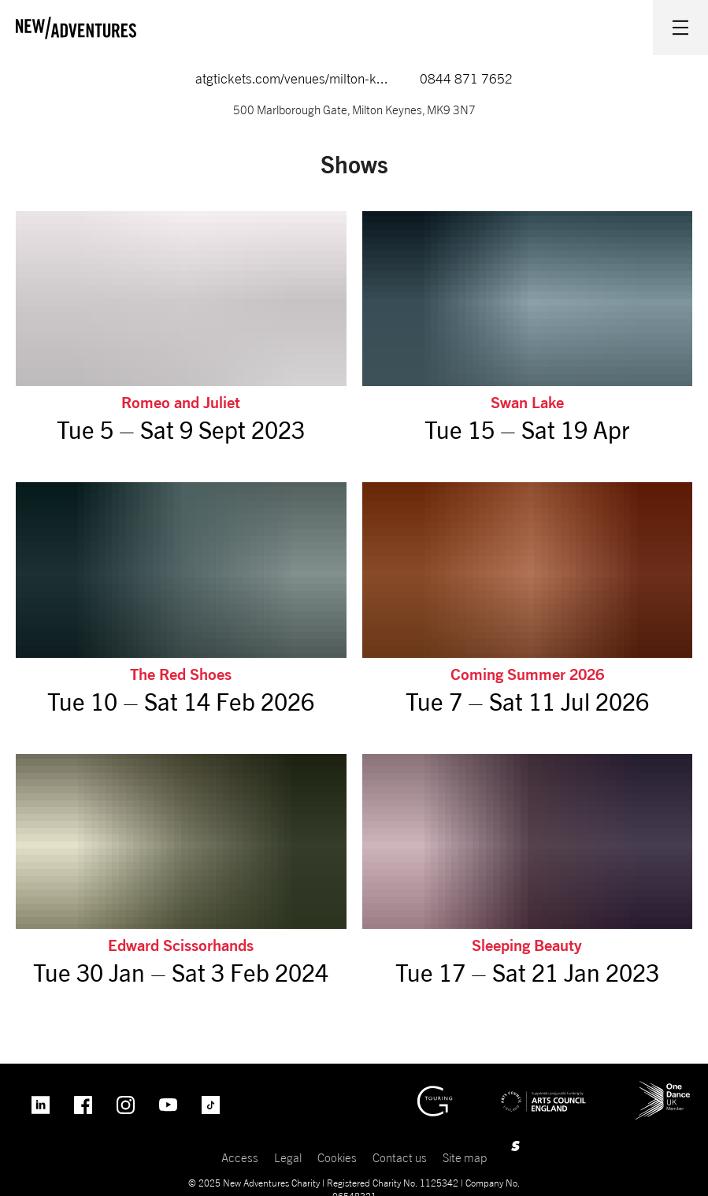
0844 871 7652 (466, 79)
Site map (465, 1157)
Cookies (337, 1157)
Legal (288, 1157)
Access (239, 1157)
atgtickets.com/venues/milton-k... (291, 79)
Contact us (400, 1157)
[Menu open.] (680, 27)
